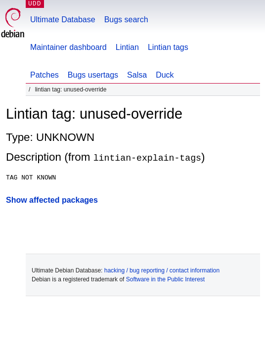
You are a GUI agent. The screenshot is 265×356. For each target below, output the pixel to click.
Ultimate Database (62, 19)
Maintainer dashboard (68, 47)
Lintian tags (168, 47)
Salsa (137, 75)
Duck (165, 75)
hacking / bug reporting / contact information (162, 270)
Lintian (127, 47)
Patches (44, 75)
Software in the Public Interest (165, 279)
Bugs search (126, 19)
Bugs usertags (93, 75)
